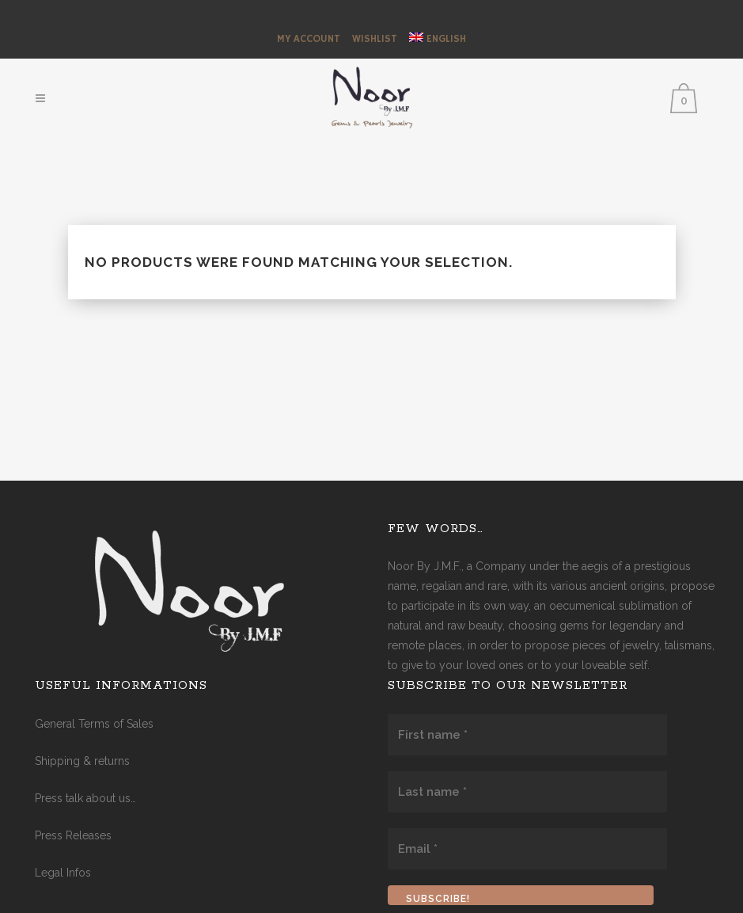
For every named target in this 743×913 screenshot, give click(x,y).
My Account (308, 39)
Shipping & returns (82, 761)
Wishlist (374, 39)
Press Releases (73, 835)
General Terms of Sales (94, 723)
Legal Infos (63, 872)
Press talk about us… (85, 798)
